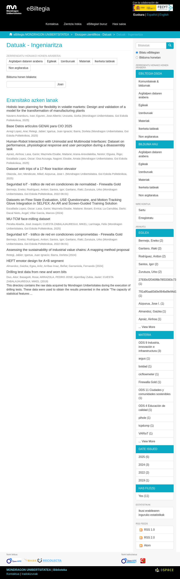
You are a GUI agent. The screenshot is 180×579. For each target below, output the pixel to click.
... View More (147, 326)
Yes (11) (144, 495)
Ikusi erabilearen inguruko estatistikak (151, 512)
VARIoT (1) (146, 433)
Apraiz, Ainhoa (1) (150, 319)
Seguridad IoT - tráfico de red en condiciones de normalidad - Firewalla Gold (64, 184)
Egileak (51, 61)
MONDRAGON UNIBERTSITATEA (29, 569)
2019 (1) (144, 480)
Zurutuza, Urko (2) (150, 271)
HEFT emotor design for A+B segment (35, 261)
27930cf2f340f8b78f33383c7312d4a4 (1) (156, 281)
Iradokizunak (30, 573)
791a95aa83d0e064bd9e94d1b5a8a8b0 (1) (156, 293)
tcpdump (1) (146, 425)
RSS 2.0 (147, 537)
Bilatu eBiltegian (148, 52)
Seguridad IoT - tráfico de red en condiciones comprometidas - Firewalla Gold (64, 234)
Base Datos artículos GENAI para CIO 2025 (39, 126)
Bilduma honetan (148, 57)
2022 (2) (144, 472)
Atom (145, 545)
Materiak (84, 61)
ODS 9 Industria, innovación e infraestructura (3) (150, 346)
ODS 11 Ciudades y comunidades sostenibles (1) (155, 394)
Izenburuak (68, 61)
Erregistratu (146, 217)
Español (152, 14)
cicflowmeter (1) (149, 374)
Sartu (142, 210)
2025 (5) (144, 456)
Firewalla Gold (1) (150, 382)
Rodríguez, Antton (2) (152, 256)
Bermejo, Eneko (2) (151, 240)
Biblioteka (60, 569)
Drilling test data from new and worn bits (37, 272)
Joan (60, 84)
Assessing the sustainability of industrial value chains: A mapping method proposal (68, 250)
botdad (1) (145, 366)
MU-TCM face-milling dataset (28, 219)
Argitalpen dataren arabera (26, 61)
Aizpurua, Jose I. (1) (151, 303)
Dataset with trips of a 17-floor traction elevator (41, 169)
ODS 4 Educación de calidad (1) (152, 407)
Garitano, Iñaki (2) (150, 248)
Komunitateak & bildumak (149, 83)
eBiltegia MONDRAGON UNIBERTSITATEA (41, 34)
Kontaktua (52, 24)
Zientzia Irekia (73, 24)
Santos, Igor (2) (148, 264)
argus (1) (144, 358)
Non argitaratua (18, 67)
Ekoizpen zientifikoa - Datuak (93, 34)
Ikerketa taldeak (105, 61)
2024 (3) (144, 464)
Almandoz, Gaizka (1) (152, 311)
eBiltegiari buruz (97, 24)
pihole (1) (145, 417)
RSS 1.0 (147, 530)
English (163, 14)
